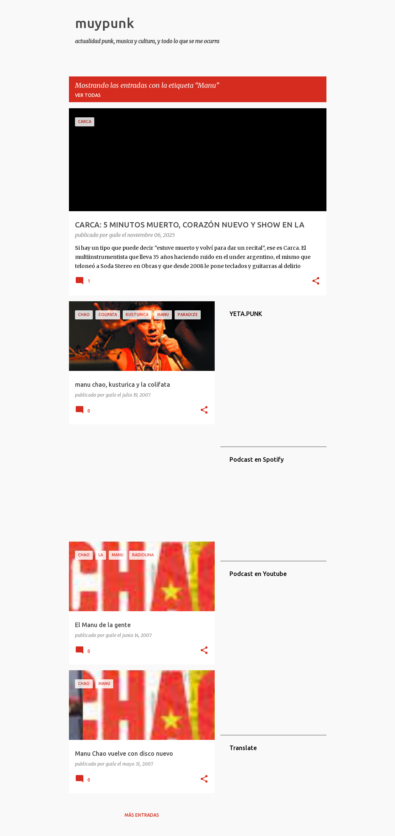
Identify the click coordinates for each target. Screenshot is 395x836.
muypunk (104, 23)
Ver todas (88, 95)
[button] (315, 281)
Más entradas (142, 815)
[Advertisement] (139, 483)
